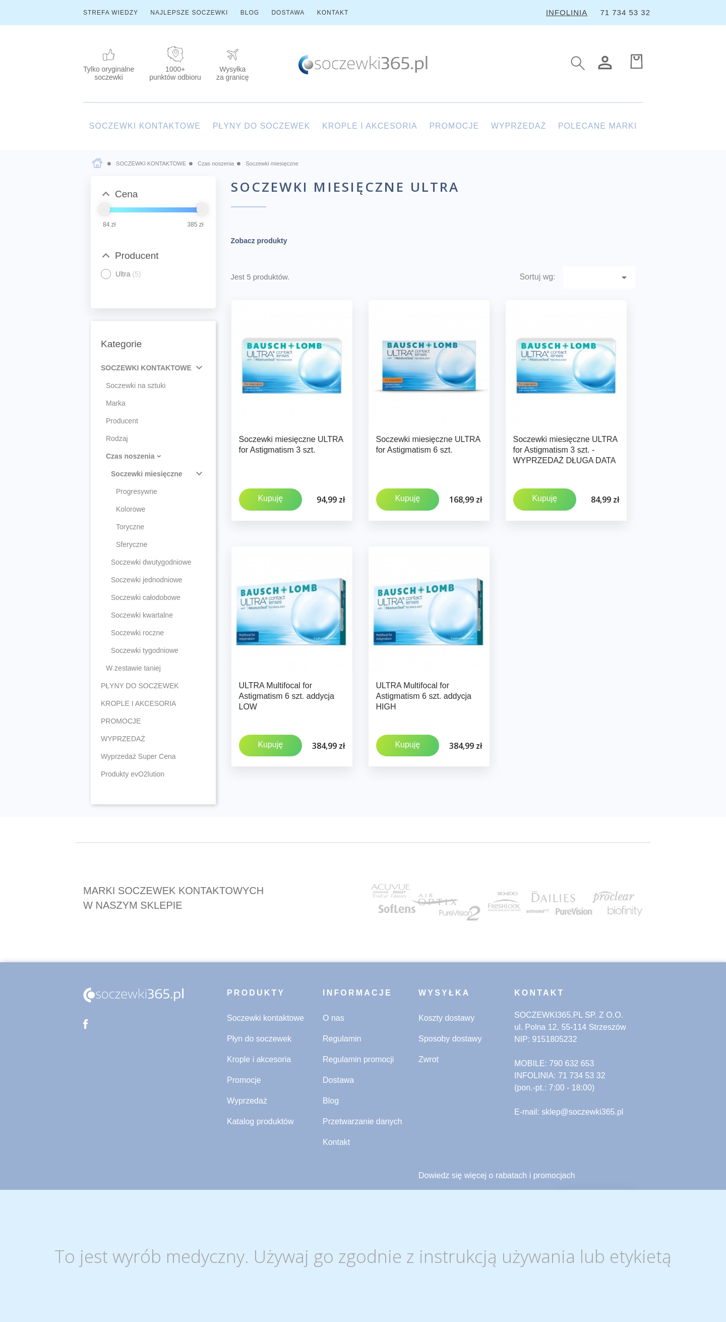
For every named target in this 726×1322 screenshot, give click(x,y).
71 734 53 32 (625, 12)
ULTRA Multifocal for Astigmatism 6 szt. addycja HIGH (423, 682)
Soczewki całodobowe (145, 597)
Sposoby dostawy (449, 1038)
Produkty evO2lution (132, 774)
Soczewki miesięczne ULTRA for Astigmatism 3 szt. (291, 444)
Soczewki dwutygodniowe (151, 562)
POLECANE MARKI (597, 126)
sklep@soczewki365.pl (582, 1112)
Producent (122, 421)
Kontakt (336, 1142)
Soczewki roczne (137, 633)
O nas (333, 1018)
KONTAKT (333, 12)
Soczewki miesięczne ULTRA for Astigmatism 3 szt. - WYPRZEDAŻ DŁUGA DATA (565, 450)
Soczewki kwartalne (142, 615)
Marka (116, 403)
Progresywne (136, 491)
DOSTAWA (288, 12)
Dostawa (338, 1080)
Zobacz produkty (259, 241)
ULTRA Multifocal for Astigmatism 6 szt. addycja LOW (286, 682)
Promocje (244, 1080)
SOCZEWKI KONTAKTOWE (145, 126)
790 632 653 (571, 1063)
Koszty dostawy (446, 1018)
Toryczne (130, 527)
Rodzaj (117, 438)
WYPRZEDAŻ (518, 126)
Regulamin (342, 1038)
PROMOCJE (454, 126)
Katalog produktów (260, 1121)
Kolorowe (130, 509)
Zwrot (428, 1059)
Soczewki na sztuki (135, 385)
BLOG (249, 12)
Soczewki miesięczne (147, 474)
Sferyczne (131, 544)
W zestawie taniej (133, 668)
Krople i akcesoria (259, 1059)
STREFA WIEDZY (110, 12)
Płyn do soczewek (259, 1038)
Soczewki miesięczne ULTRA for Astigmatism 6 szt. (428, 444)
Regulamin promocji (358, 1059)
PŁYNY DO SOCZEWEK (262, 126)
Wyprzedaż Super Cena (138, 756)
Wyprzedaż (247, 1100)
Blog (331, 1100)
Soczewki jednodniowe (147, 580)
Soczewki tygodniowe (144, 650)
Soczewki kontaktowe (265, 1018)
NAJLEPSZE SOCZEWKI (189, 12)
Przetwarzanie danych (362, 1121)
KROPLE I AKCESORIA (369, 126)
